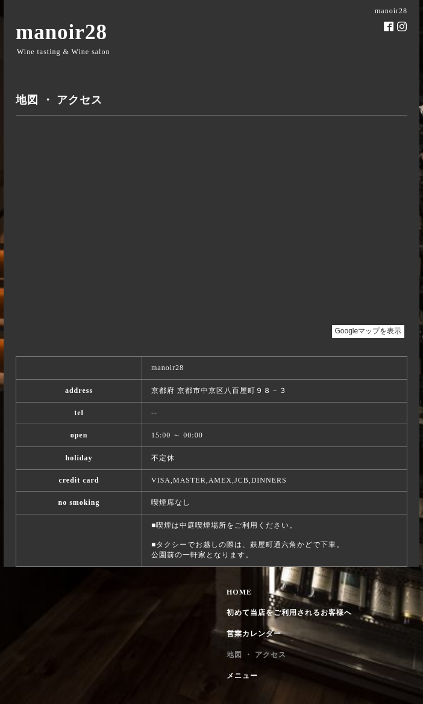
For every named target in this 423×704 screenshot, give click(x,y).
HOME (239, 592)
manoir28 (61, 32)
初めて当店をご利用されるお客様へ (289, 612)
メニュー (242, 676)
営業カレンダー (254, 633)
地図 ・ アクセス (256, 654)
